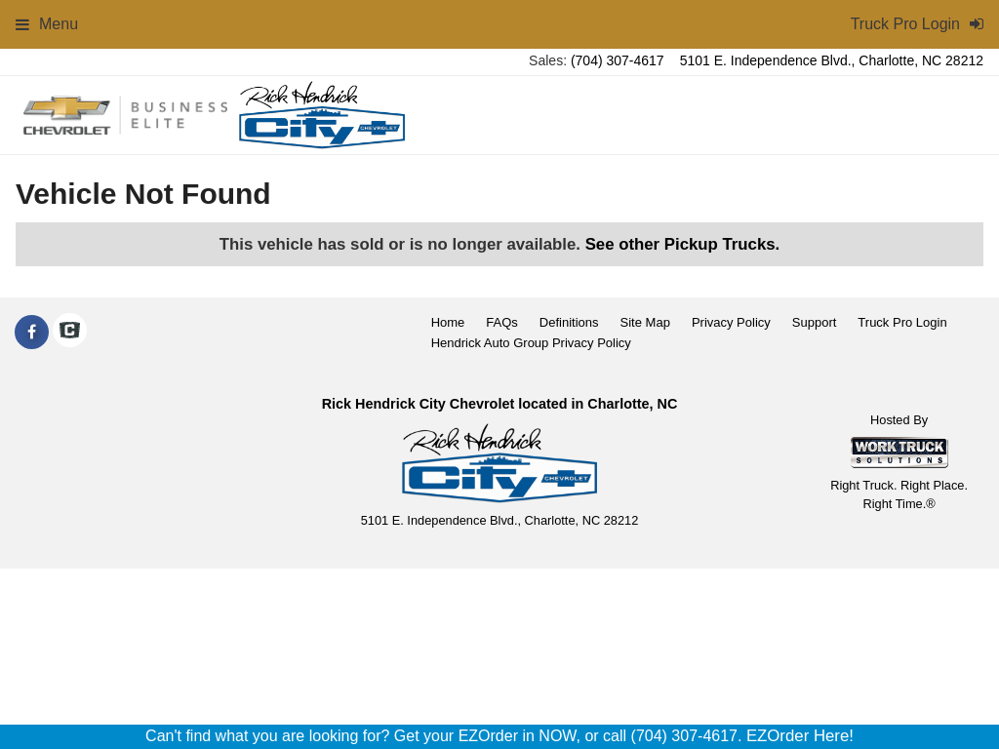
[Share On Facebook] (32, 332)
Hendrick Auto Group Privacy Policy (531, 342)
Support (814, 322)
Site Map (645, 322)
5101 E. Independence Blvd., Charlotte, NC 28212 (831, 60)
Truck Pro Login (902, 322)
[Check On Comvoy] (70, 332)
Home (448, 322)
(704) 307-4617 (617, 60)
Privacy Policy (731, 322)
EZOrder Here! (800, 736)
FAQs (502, 322)
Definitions (569, 322)
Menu (47, 24)
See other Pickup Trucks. (682, 244)
